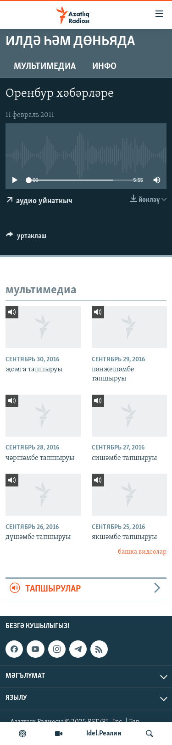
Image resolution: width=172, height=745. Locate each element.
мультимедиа (45, 66)
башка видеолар (142, 552)
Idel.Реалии (104, 733)
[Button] (26, 238)
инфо (104, 66)
